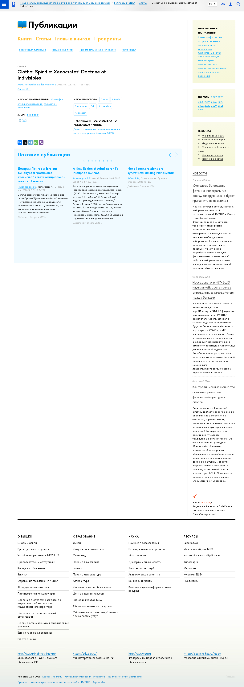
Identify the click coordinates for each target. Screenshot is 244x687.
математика (204, 68)
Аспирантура (81, 581)
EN (215, 4)
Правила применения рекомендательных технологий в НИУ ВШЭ (54, 682)
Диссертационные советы (144, 562)
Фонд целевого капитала (33, 587)
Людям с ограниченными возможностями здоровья (43, 624)
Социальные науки (212, 155)
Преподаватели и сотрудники (36, 562)
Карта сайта (98, 682)
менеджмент (219, 68)
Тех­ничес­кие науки (212, 158)
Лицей (77, 543)
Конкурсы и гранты (140, 581)
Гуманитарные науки (213, 135)
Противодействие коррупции (36, 593)
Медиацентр (191, 568)
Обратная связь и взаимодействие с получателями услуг (95, 614)
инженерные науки (209, 56)
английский (33, 114)
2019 (214, 105)
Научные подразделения (143, 543)
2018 (220, 105)
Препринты (107, 38)
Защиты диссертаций (141, 568)
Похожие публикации (44, 154)
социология (213, 72)
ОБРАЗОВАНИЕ (84, 536)
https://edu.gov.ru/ (85, 653)
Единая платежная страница (35, 632)
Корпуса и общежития (31, 568)
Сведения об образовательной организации (37, 614)
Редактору (230, 676)
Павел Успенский (27, 186)
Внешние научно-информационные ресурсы (150, 588)
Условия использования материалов (84, 676)
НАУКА (133, 536)
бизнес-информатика (210, 37)
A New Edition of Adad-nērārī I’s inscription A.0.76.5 (95, 170)
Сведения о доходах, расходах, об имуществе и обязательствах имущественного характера (39, 603)
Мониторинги (137, 555)
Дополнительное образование (92, 587)
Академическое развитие (144, 574)
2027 (214, 97)
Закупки (22, 574)
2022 (220, 102)
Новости (200, 173)
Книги (25, 38)
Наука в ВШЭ (129, 49)
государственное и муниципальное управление (209, 45)
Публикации (52, 24)
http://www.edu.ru (139, 653)
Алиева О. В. (24, 89)
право (201, 72)
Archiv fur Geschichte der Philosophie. (37, 84)
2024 (207, 102)
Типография (191, 562)
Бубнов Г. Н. (134, 178)
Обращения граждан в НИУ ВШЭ (38, 581)
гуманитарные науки (209, 52)
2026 (220, 97)
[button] (84, 161)
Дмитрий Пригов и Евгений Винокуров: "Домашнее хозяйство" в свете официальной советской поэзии (41, 174)
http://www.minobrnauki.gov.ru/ (37, 653)
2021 (201, 105)
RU (210, 4)
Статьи (43, 38)
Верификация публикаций (32, 49)
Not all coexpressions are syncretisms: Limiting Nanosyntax (151, 170)
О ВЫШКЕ (25, 536)
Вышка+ (77, 568)
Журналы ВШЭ (193, 574)
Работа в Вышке (27, 639)
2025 (201, 102)
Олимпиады (80, 555)
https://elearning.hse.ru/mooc (202, 653)
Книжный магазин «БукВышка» (202, 555)
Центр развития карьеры (88, 593)
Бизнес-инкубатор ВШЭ (87, 600)
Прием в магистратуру (87, 574)
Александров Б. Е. (82, 178)
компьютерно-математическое (207, 62)
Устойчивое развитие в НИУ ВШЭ (38, 555)
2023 (214, 102)
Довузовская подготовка (88, 549)
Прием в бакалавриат (86, 562)
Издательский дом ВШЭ (198, 549)
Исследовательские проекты (146, 549)
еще (200, 109)
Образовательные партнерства (92, 606)
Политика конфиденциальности (124, 676)
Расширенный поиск (62, 49)
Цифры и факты (27, 543)
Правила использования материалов (97, 49)
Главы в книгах (72, 38)
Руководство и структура (34, 549)
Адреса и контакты (52, 676)
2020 (207, 105)
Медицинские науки (213, 143)
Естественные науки (213, 139)
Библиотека (191, 543)
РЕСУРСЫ (191, 536)
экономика (204, 75)
